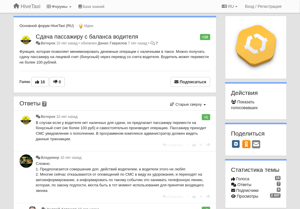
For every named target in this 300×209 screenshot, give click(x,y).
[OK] (246, 144)
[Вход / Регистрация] (263, 6)
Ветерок (48, 43)
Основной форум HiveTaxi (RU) (46, 26)
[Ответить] (172, 145)
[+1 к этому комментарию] (194, 145)
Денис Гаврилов (112, 43)
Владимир (50, 158)
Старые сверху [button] (188, 104)
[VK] (236, 144)
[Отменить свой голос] (201, 145)
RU (230, 6)
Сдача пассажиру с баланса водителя (87, 36)
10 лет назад (67, 117)
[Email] (256, 145)
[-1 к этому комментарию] (208, 145)
